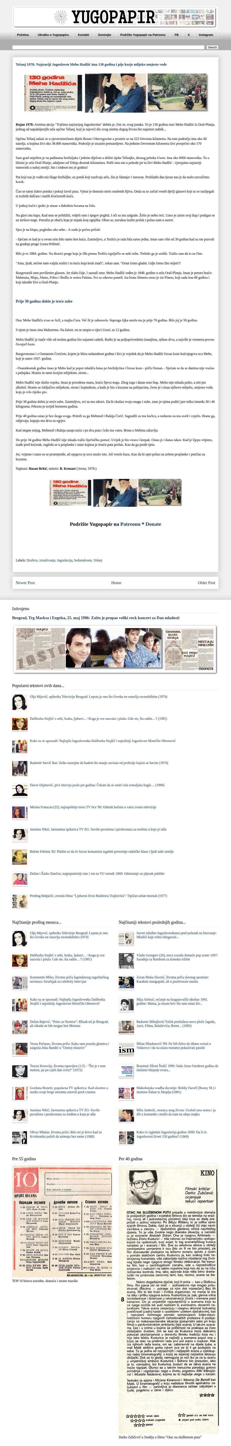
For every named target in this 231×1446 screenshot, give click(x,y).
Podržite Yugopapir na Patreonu (143, 35)
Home (116, 582)
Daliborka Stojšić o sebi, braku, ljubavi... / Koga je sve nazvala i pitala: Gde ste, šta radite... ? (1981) (98, 718)
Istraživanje (47, 560)
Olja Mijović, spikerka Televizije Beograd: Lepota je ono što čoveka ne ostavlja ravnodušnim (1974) (98, 696)
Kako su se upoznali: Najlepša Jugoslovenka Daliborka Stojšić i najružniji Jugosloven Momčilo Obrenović (103, 741)
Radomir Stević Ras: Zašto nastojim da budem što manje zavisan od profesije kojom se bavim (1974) (99, 763)
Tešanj (98, 560)
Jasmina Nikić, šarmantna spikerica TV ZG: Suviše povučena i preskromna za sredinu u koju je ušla (98, 829)
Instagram (206, 35)
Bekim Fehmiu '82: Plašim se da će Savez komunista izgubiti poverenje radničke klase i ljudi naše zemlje (102, 851)
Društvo (32, 560)
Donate (153, 524)
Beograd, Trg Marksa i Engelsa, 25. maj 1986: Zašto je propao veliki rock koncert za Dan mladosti (95, 618)
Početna (23, 35)
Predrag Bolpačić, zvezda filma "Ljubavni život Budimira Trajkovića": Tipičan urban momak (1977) (98, 896)
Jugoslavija (64, 560)
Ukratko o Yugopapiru (53, 35)
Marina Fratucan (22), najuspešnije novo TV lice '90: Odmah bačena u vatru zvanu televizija (93, 807)
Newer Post (25, 582)
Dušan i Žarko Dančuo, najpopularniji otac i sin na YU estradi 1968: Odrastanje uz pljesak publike (97, 873)
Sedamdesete (83, 560)
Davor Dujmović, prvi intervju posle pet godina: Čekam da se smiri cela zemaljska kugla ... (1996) (97, 785)
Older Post (206, 582)
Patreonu (130, 524)
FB (177, 35)
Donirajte (104, 35)
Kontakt (83, 35)
